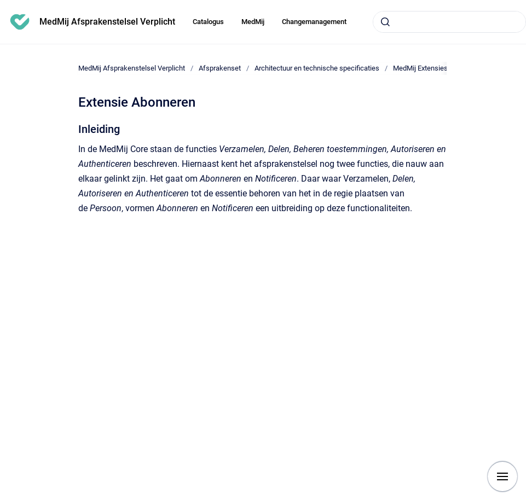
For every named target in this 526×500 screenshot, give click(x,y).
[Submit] (385, 22)
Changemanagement (314, 22)
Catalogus (208, 22)
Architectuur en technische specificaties (317, 68)
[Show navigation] (502, 476)
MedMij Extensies (420, 68)
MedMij (252, 22)
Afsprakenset (220, 68)
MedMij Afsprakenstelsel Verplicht (107, 21)
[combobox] (449, 21)
